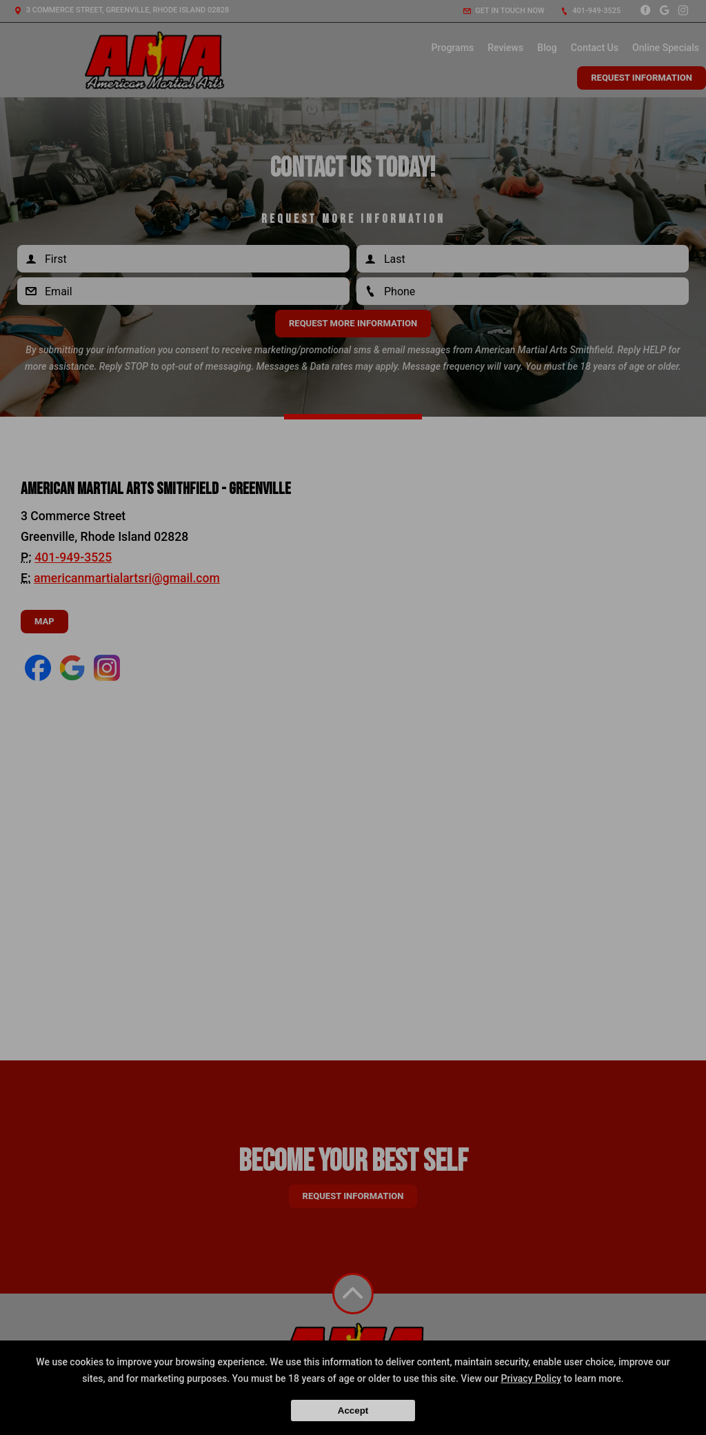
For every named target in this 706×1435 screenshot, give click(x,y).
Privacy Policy (531, 1378)
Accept (353, 1410)
